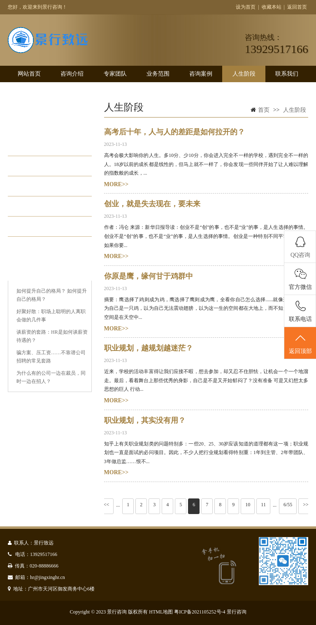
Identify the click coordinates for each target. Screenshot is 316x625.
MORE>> (116, 184)
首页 (264, 110)
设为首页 (246, 7)
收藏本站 (271, 7)
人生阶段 (244, 74)
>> (306, 504)
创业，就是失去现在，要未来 (152, 204)
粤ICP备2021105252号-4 (199, 612)
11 (263, 504)
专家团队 (115, 74)
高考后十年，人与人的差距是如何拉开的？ (174, 132)
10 (247, 504)
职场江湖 (39, 206)
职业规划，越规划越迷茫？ (148, 348)
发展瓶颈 (39, 226)
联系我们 (286, 74)
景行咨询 (236, 612)
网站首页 (29, 74)
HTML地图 (161, 612)
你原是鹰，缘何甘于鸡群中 (148, 276)
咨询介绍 (72, 74)
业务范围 (158, 74)
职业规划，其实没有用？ (145, 420)
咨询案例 (200, 74)
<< (106, 504)
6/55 (287, 504)
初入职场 (39, 166)
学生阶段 (39, 146)
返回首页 (297, 7)
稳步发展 (39, 186)
